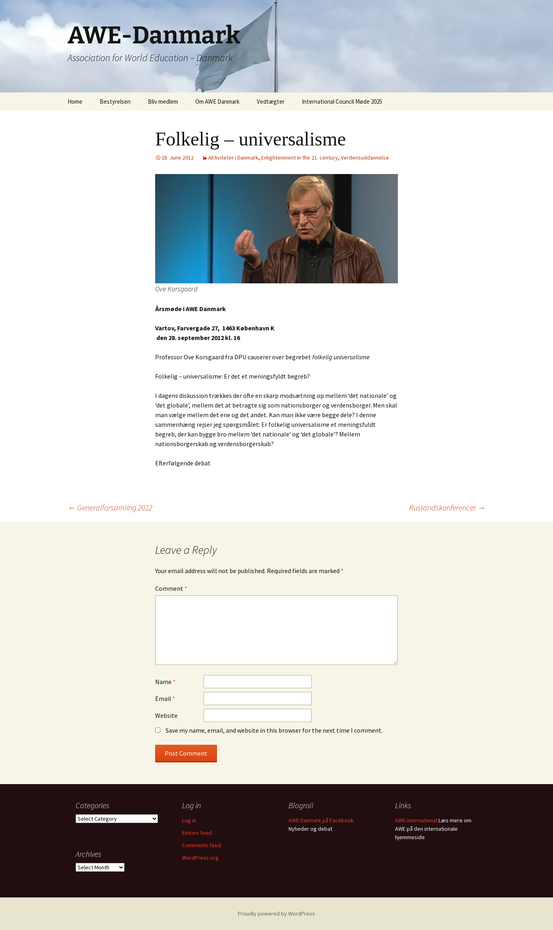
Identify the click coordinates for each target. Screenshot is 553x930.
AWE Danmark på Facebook (321, 820)
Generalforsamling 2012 (110, 507)
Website (166, 715)
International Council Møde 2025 (342, 101)
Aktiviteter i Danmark (233, 157)
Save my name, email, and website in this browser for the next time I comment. (274, 730)
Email (165, 698)
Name (165, 682)
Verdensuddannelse (365, 157)
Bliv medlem (163, 101)
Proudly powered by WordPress (276, 913)
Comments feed (201, 845)
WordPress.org (200, 857)
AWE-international (416, 820)
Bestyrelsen (115, 101)
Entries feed (197, 832)
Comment (171, 588)
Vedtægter (271, 101)
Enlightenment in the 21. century (299, 157)
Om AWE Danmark (217, 101)
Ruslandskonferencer (447, 507)
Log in (189, 820)
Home (75, 101)
